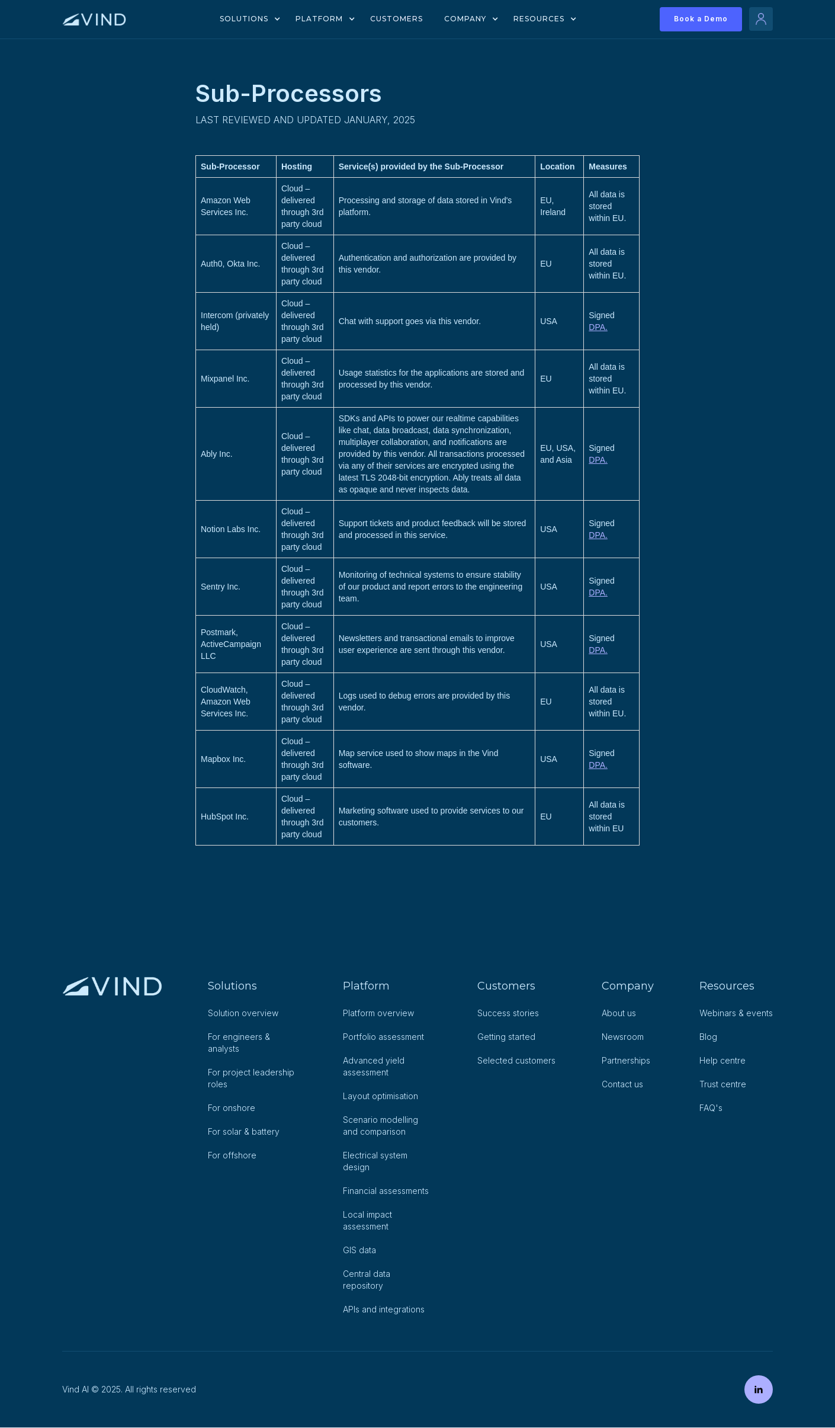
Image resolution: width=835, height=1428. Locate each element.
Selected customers (516, 1060)
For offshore (232, 1155)
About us (619, 1013)
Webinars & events (736, 1013)
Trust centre (722, 1084)
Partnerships (626, 1060)
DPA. (598, 327)
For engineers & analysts (239, 1043)
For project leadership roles (251, 1078)
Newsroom (623, 1037)
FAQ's (710, 1108)
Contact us (622, 1084)
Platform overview (378, 1013)
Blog (708, 1037)
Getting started (506, 1037)
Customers (396, 18)
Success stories (508, 1013)
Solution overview (243, 1013)
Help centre (722, 1060)
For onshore (231, 1108)
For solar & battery (244, 1131)
